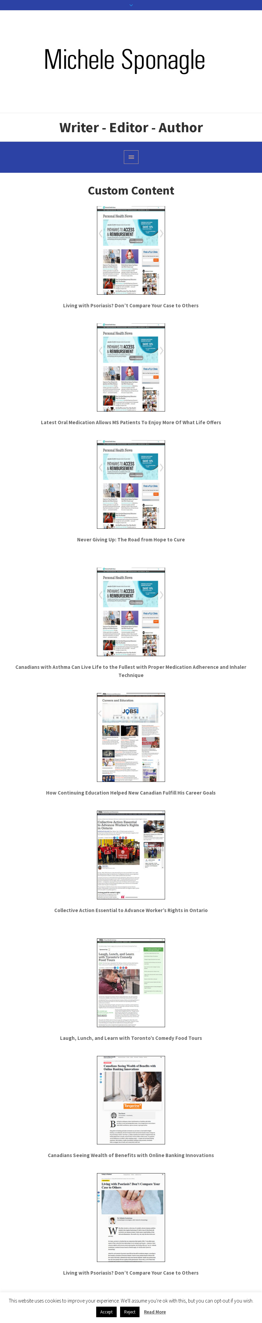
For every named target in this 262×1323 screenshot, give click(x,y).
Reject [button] (129, 1312)
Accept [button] (106, 1312)
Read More (155, 1312)
